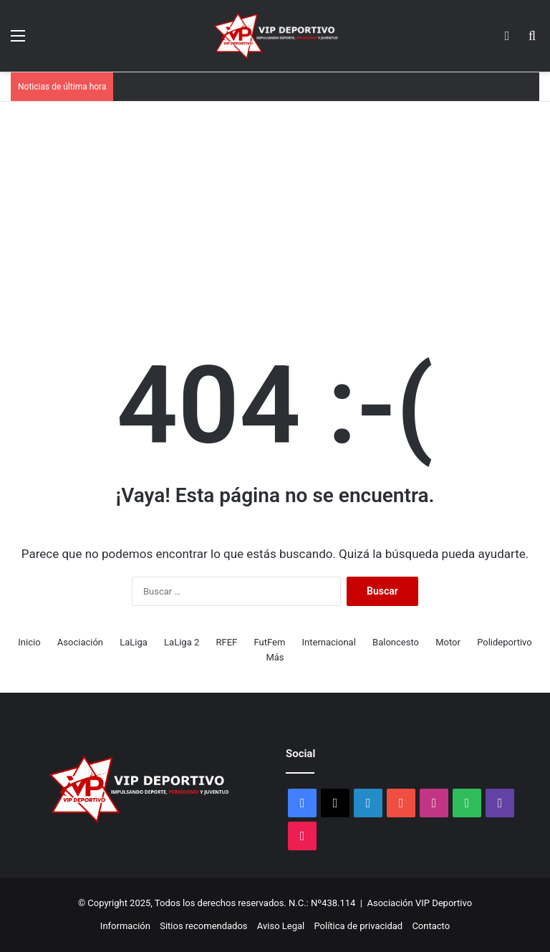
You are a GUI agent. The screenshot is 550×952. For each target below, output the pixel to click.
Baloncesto (395, 642)
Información (125, 925)
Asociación (80, 642)
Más (275, 657)
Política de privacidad (358, 925)
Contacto (431, 925)
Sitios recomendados (203, 925)
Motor (447, 642)
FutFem (269, 642)
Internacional (329, 642)
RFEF (226, 642)
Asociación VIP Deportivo (420, 903)
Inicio (29, 642)
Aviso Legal (280, 925)
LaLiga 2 (181, 642)
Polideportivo (504, 642)
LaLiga (134, 642)
